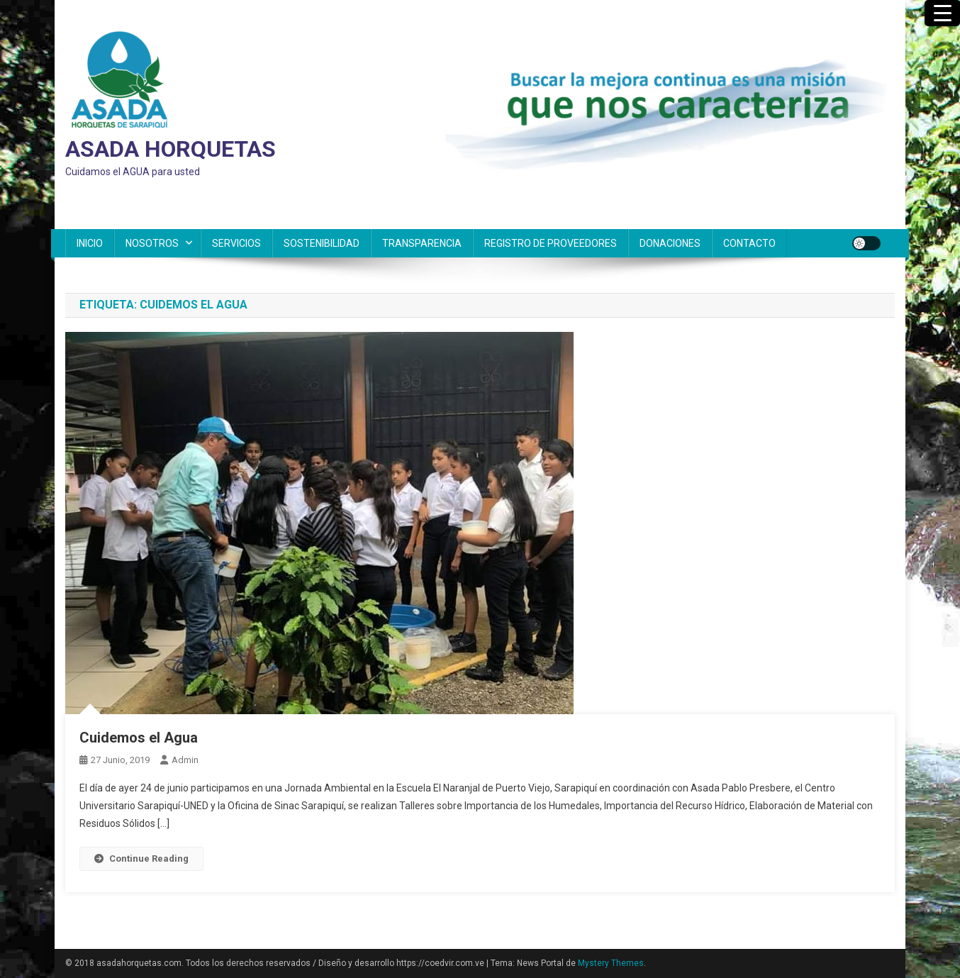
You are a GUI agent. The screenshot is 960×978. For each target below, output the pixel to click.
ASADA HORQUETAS (170, 148)
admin (185, 760)
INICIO (90, 243)
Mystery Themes (611, 963)
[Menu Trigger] (942, 13)
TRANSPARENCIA (422, 243)
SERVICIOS (236, 243)
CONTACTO (749, 243)
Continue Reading (141, 858)
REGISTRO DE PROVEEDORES (550, 243)
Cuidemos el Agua (138, 737)
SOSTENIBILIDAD (321, 243)
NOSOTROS (152, 243)
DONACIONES (670, 243)
